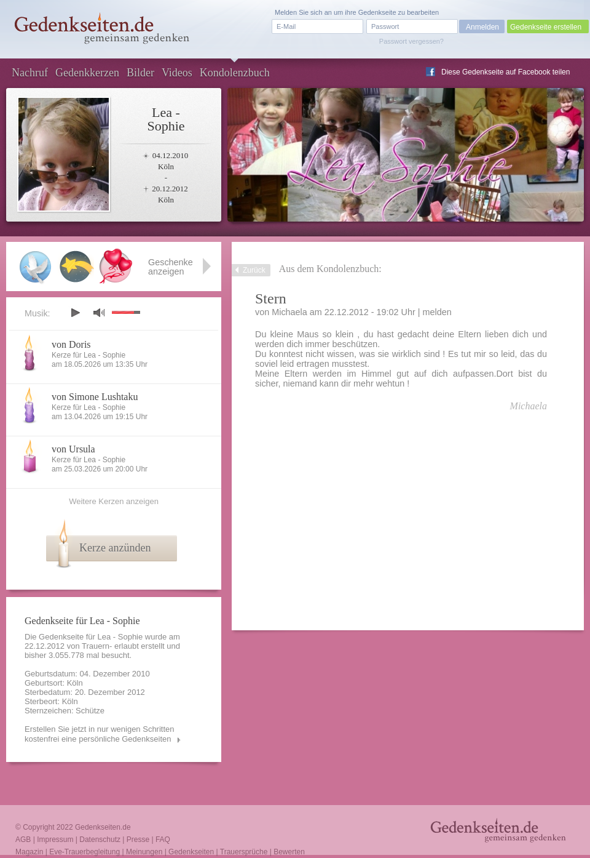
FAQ (162, 839)
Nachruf (30, 72)
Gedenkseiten (191, 852)
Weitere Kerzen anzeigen (114, 501)
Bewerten (289, 852)
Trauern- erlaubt (110, 646)
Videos (177, 72)
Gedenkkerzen (87, 72)
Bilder (140, 72)
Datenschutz (99, 839)
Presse (138, 839)
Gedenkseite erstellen (545, 27)
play (75, 312)
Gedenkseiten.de (103, 827)
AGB (23, 839)
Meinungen (144, 852)
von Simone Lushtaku (95, 396)
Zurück (254, 270)
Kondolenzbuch (235, 72)
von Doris (71, 344)
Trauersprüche (244, 852)
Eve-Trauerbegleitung (84, 852)
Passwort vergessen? (411, 41)
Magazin (29, 852)
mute (98, 312)
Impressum (55, 839)
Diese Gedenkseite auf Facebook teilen (505, 72)
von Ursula (73, 449)
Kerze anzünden (115, 548)
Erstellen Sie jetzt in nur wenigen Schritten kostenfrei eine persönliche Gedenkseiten (100, 734)
